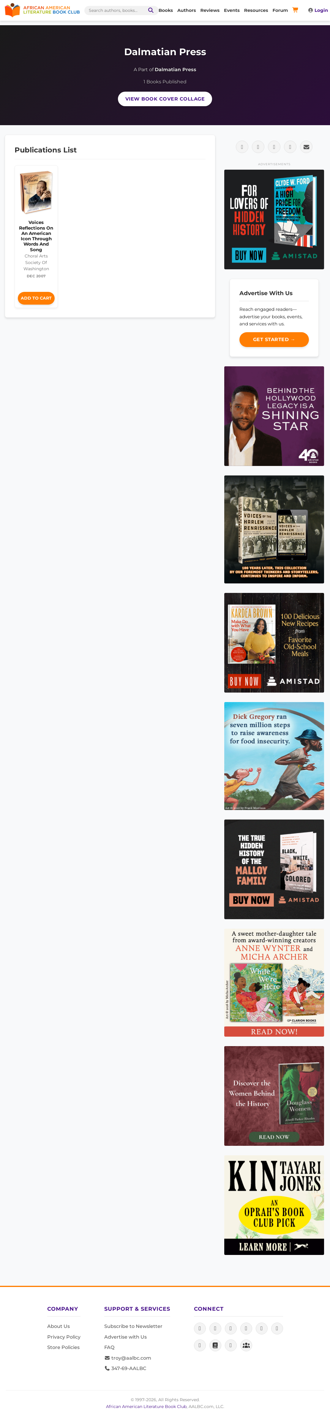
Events (232, 10)
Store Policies (63, 1347)
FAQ (109, 1347)
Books (166, 10)
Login (318, 10)
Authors (186, 10)
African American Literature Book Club (146, 1406)
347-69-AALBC (125, 1368)
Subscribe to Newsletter (133, 1326)
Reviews (210, 10)
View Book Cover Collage (165, 99)
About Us (58, 1326)
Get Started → (274, 339)
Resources (256, 10)
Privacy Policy (63, 1337)
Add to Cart (36, 298)
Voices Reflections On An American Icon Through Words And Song (36, 235)
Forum (280, 10)
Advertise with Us (125, 1337)
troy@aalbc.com (127, 1358)
